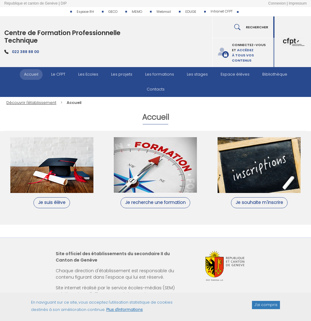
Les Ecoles (88, 74)
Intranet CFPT (221, 11)
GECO (112, 11)
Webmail (163, 11)
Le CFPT (58, 74)
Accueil (31, 74)
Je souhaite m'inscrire (259, 202)
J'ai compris (266, 307)
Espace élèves (235, 74)
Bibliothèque (274, 74)
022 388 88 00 (25, 51)
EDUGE (190, 11)
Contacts (156, 89)
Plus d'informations (124, 312)
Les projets (121, 74)
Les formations (159, 74)
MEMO (137, 11)
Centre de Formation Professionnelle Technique (62, 36)
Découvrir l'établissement (31, 102)
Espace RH (85, 11)
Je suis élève (51, 202)
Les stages (197, 74)
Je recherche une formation (155, 202)
